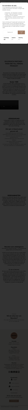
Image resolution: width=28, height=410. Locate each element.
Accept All (21, 32)
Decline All (10, 32)
